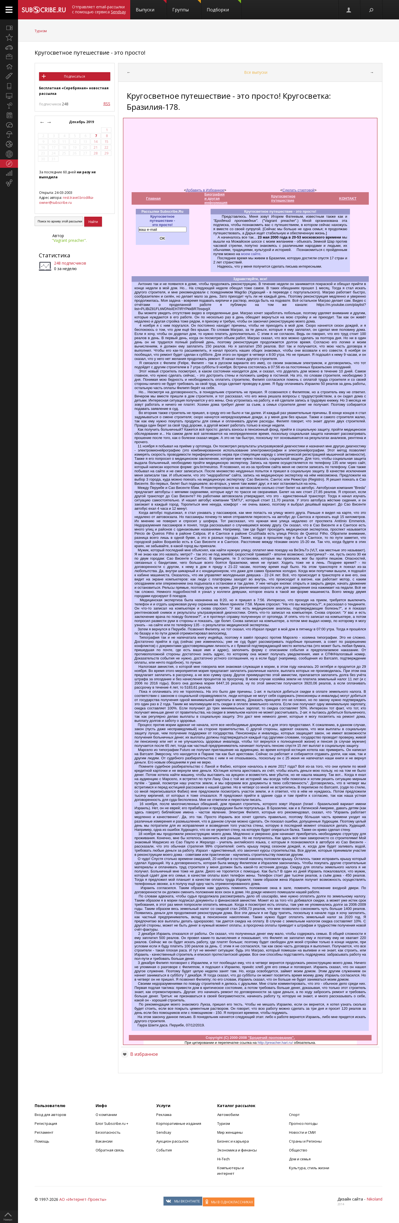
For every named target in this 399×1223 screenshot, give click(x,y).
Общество (298, 1150)
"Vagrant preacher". (69, 240)
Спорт (294, 1114)
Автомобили (228, 1114)
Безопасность (108, 1132)
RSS (106, 103)
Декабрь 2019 (82, 122)
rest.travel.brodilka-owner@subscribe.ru (66, 200)
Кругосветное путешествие (283, 198)
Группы (186, 6)
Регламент (44, 1132)
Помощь (42, 1141)
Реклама (164, 1114)
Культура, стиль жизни (309, 1167)
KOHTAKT (348, 198)
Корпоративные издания (178, 1123)
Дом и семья (300, 1158)
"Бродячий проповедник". (271, 1038)
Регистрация (46, 1123)
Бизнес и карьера (233, 1141)
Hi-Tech (223, 1158)
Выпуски (151, 6)
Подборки (224, 6)
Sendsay (163, 1132)
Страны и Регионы (305, 1141)
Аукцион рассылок (172, 1141)
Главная (153, 198)
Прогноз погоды (303, 1123)
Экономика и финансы (237, 1150)
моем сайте (250, 254)
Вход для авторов (50, 1114)
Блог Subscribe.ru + (112, 1123)
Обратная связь (110, 1150)
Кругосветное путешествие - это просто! (90, 52)
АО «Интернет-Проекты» (82, 1199)
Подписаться (74, 76)
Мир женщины (230, 1132)
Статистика (54, 255)
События (164, 1150)
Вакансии (104, 1141)
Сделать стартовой (298, 190)
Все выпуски (255, 72)
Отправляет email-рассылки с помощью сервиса (99, 9)
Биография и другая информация (215, 198)
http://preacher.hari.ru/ (275, 1043)
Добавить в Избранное (205, 190)
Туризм (41, 31)
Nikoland (374, 1199)
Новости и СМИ (302, 1132)
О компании (106, 1114)
